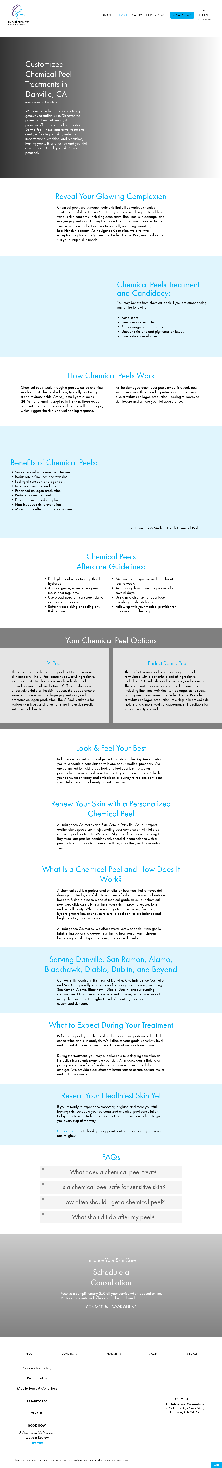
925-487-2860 (181, 15)
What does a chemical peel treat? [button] (100, 1172)
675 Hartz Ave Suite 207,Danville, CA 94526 (185, 1409)
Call (217, 1464)
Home (28, 102)
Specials (192, 1355)
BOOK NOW (204, 19)
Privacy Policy (48, 1461)
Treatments (113, 1355)
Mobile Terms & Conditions (37, 1389)
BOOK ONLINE (124, 1308)
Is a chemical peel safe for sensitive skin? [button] (105, 1187)
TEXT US (205, 10)
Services (37, 102)
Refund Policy (37, 1379)
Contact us (65, 1130)
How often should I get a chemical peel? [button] (104, 1202)
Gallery (154, 1355)
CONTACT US (97, 1308)
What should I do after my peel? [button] (99, 1218)
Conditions (70, 1355)
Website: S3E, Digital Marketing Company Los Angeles (79, 1461)
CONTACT (204, 15)
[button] (37, 1403)
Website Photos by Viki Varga (116, 1461)
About (29, 1355)
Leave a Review (37, 1439)
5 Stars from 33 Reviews (37, 1434)
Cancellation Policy (37, 1369)
